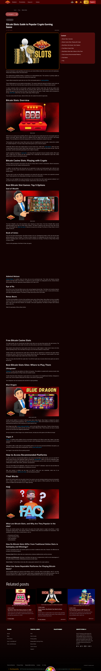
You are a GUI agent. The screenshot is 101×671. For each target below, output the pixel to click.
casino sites (12, 92)
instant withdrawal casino (33, 421)
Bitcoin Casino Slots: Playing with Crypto (71, 42)
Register (92, 2)
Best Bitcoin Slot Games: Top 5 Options (71, 45)
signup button (37, 459)
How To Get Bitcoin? (11, 641)
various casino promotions (23, 426)
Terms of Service (11, 665)
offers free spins (22, 227)
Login (86, 2)
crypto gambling (45, 80)
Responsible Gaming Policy (36, 641)
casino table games (37, 447)
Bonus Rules (33, 644)
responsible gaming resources (75, 669)
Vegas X (8, 439)
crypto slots (23, 153)
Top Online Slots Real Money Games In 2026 (19, 610)
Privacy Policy (20, 665)
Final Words (65, 57)
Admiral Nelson (9, 279)
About (8, 633)
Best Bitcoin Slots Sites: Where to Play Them (72, 51)
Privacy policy (33, 638)
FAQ (63, 60)
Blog (19, 10)
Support (32, 649)
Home (15, 10)
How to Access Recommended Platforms (71, 54)
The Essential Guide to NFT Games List (79, 610)
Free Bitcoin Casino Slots (68, 48)
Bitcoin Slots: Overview (67, 39)
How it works (33, 636)
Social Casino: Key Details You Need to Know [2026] (50, 610)
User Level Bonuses (11, 644)
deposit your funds (22, 471)
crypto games (48, 146)
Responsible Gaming (30, 665)
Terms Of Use (33, 646)
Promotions (9, 638)
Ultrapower (8, 371)
